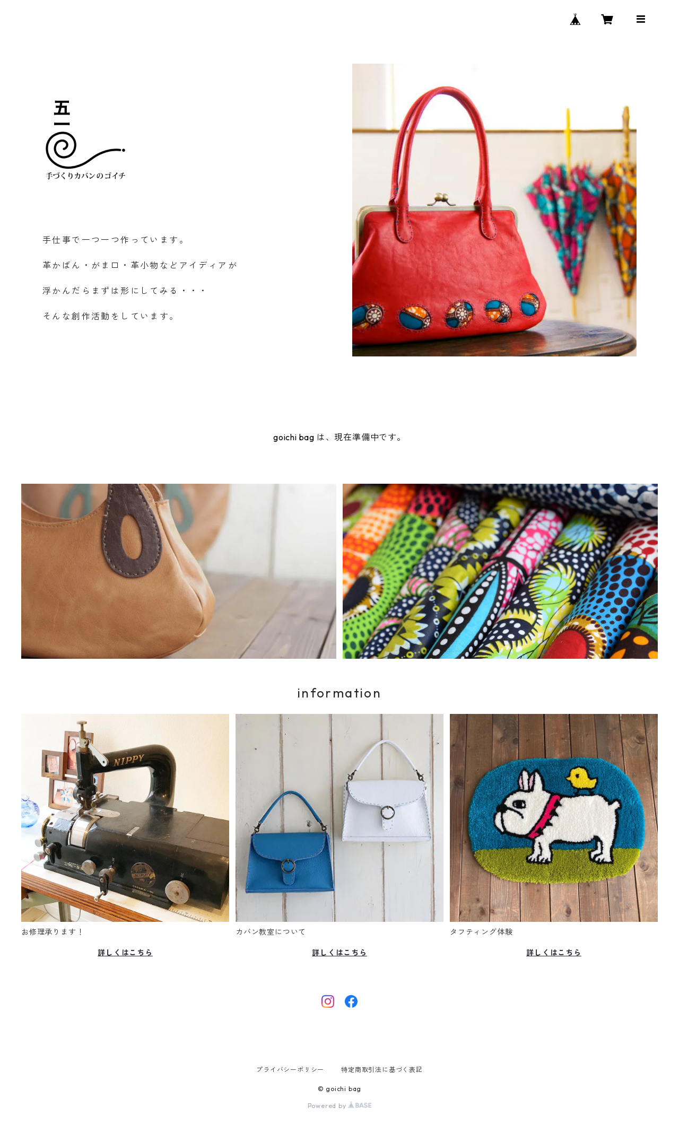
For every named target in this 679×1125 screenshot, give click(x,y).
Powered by (340, 1106)
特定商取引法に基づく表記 (382, 1070)
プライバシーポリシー (290, 1070)
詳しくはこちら (125, 952)
